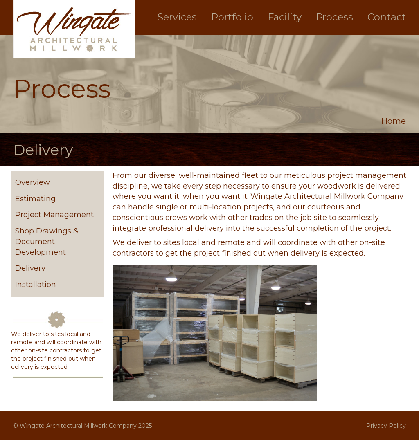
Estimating (35, 198)
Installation (35, 284)
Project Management (54, 214)
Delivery (30, 268)
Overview (32, 182)
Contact (386, 17)
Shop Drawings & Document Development (47, 241)
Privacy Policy (386, 425)
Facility (285, 17)
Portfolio (232, 17)
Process (334, 17)
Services (177, 17)
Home (393, 121)
